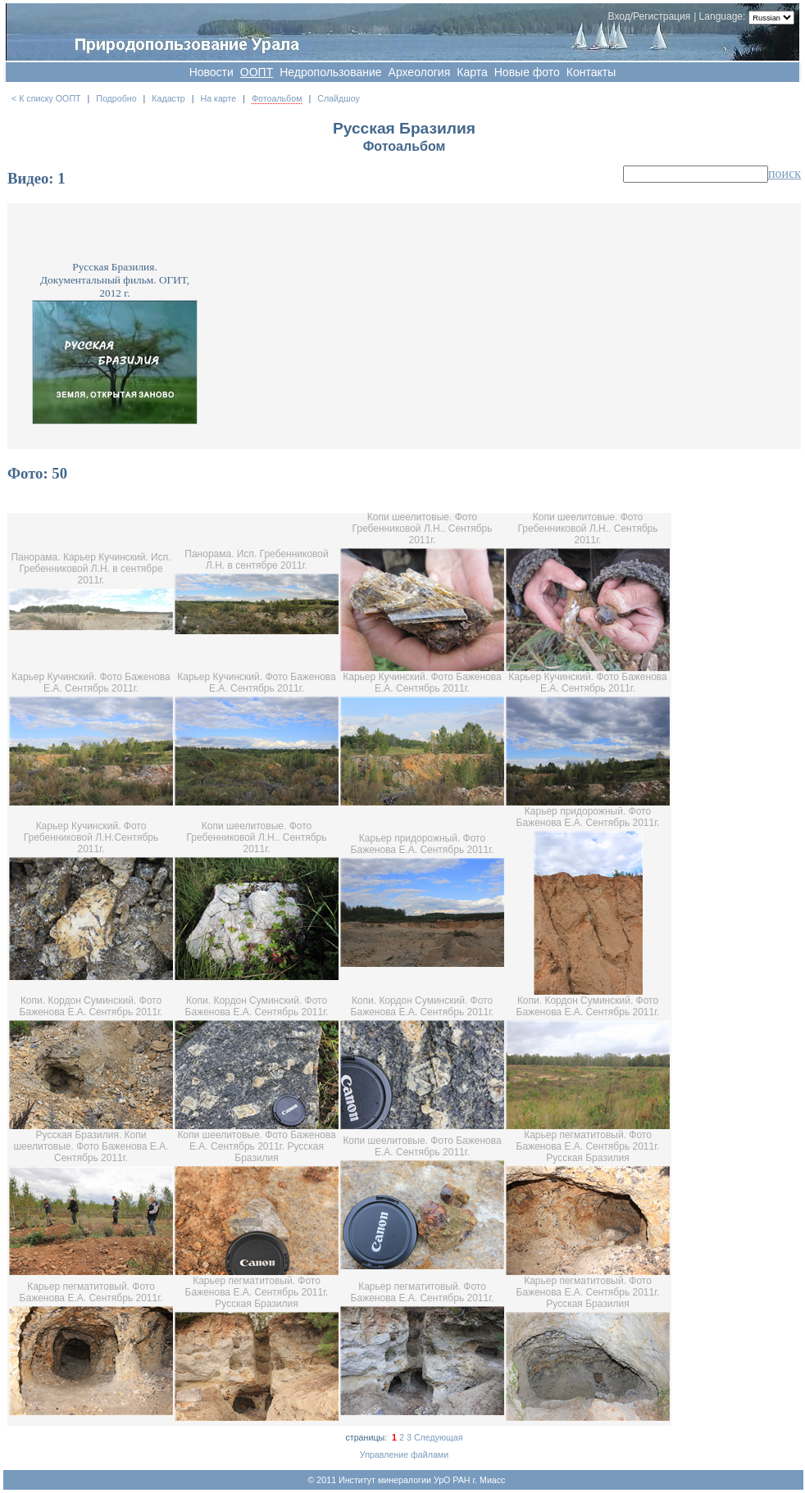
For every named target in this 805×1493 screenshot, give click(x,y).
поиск (784, 173)
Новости (211, 72)
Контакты (591, 72)
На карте (218, 98)
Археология (420, 72)
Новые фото (527, 72)
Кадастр (168, 98)
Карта (472, 72)
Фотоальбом (277, 98)
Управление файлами (404, 1454)
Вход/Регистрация (649, 16)
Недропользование (330, 72)
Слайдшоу (338, 98)
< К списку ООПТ (46, 98)
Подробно (116, 98)
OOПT (256, 72)
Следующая (438, 1437)
